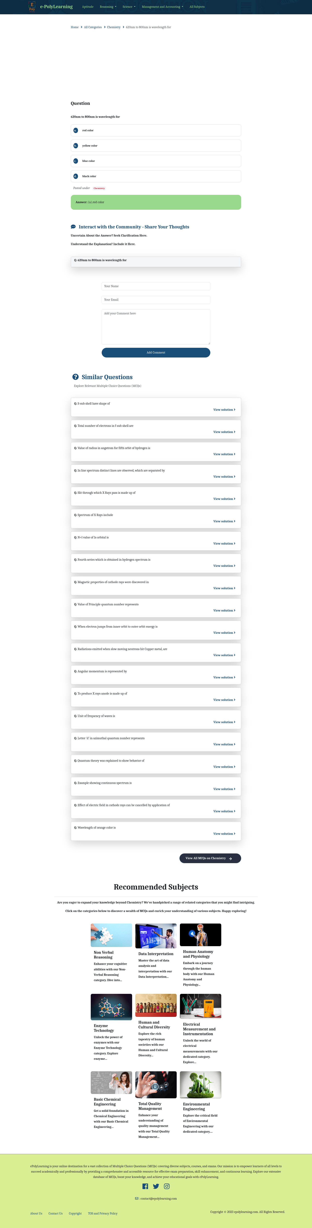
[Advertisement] (156, 61)
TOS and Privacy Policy (102, 1213)
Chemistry (114, 27)
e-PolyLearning (50, 7)
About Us (36, 1213)
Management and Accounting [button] (161, 7)
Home (75, 27)
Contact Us (55, 1213)
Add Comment (156, 352)
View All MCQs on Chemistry (210, 858)
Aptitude (88, 7)
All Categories (93, 27)
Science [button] (128, 7)
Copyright (75, 1213)
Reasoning (107, 7)
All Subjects (197, 7)
